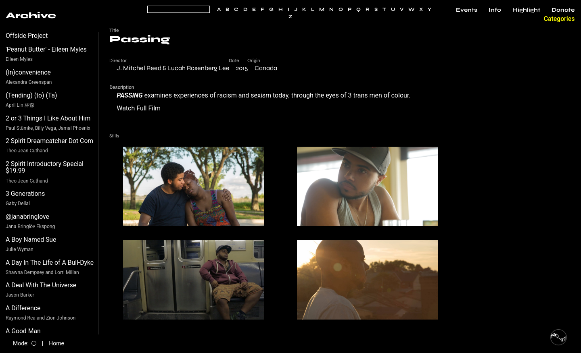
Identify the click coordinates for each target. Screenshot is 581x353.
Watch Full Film (139, 108)
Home (56, 343)
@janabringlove (27, 216)
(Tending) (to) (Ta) (31, 95)
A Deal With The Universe (41, 285)
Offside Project (27, 35)
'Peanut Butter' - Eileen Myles (46, 49)
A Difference (23, 308)
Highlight (526, 10)
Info (495, 10)
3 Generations (25, 193)
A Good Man (23, 331)
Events (466, 10)
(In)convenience (28, 72)
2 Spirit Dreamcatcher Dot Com (49, 140)
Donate (563, 10)
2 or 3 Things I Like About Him (48, 118)
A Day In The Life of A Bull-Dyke (50, 262)
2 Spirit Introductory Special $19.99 (45, 167)
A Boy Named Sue (31, 239)
